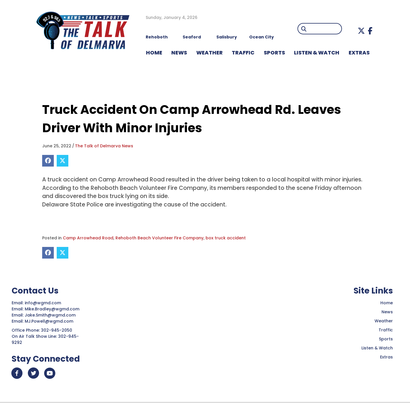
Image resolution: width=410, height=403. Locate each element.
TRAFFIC (243, 52)
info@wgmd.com (43, 303)
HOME (154, 52)
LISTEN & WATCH (316, 52)
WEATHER (209, 52)
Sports (274, 52)
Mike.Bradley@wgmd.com (52, 309)
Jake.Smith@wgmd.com (51, 315)
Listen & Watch (377, 348)
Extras (386, 357)
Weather (384, 321)
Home (386, 303)
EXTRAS (359, 52)
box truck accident (226, 238)
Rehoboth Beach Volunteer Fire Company (159, 238)
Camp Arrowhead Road (88, 238)
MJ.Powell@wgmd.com (50, 321)
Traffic (386, 330)
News (387, 312)
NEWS (179, 52)
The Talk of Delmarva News (104, 146)
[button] (361, 30)
